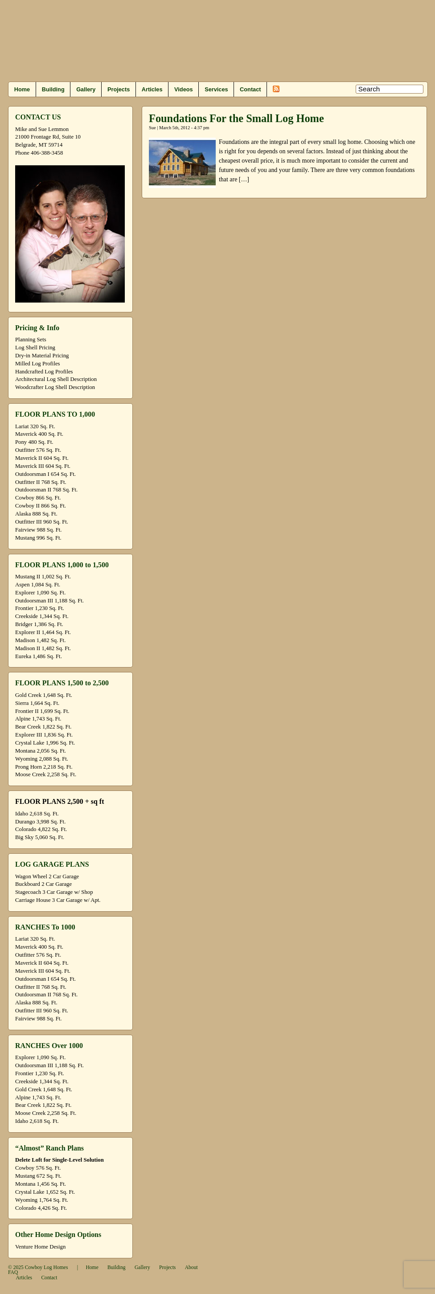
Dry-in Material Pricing (42, 355)
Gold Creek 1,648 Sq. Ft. (43, 695)
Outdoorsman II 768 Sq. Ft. (46, 490)
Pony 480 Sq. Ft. (34, 442)
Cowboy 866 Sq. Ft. (38, 498)
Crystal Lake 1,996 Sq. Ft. (45, 743)
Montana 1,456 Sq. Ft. (40, 1184)
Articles (152, 89)
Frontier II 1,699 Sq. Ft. (42, 711)
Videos (183, 89)
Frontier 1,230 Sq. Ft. (39, 608)
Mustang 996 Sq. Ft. (38, 538)
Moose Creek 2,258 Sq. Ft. (45, 774)
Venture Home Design (40, 1247)
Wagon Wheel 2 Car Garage (47, 876)
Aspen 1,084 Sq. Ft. (37, 584)
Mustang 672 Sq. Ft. (38, 1176)
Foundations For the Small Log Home (236, 118)
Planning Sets (30, 339)
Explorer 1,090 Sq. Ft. (40, 593)
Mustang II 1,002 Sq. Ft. (43, 576)
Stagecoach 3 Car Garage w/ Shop (54, 892)
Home (22, 89)
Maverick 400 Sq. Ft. (39, 434)
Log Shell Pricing (35, 347)
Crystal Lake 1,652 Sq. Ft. (45, 1192)
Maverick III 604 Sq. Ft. (42, 466)
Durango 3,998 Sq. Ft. (40, 822)
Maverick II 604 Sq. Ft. (42, 458)
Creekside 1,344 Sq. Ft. (42, 616)
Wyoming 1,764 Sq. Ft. (41, 1200)
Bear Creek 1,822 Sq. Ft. (43, 727)
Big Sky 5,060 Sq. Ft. (39, 837)
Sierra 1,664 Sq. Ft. (37, 703)
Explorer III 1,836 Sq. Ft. (44, 735)
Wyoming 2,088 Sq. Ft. (41, 759)
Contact (250, 89)
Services (216, 89)
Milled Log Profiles (37, 363)
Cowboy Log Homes (46, 1267)
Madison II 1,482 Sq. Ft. (43, 648)
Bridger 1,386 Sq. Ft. (39, 624)
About (191, 1267)
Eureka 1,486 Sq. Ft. (38, 656)
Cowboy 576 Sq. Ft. (38, 1168)
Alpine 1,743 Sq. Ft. (38, 719)
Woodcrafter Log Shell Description (55, 387)
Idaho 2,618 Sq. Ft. (37, 814)
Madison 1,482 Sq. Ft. (40, 640)
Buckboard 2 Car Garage (43, 884)
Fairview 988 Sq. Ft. (38, 530)
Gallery (85, 89)
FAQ (13, 1272)
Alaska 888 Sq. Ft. (36, 514)
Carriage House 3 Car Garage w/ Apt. (58, 900)
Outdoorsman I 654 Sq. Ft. (45, 474)
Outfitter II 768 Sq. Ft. (40, 482)
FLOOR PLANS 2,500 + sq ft (59, 801)
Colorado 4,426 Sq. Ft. (41, 1208)
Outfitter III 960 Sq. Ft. (41, 522)
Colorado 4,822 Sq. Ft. (41, 829)
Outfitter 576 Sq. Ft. (38, 450)
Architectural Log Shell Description (56, 379)
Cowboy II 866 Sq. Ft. (40, 506)
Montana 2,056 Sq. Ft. (40, 751)
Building (53, 89)
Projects (118, 89)
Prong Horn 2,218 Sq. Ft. (44, 767)
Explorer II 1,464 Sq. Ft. (43, 632)
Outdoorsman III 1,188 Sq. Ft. (49, 601)
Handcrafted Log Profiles (44, 372)
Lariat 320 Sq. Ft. (35, 426)
